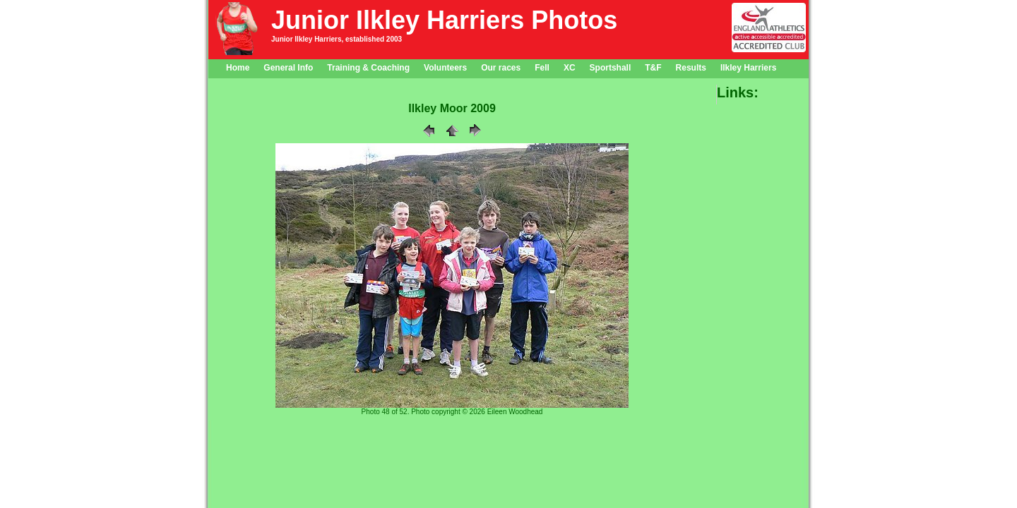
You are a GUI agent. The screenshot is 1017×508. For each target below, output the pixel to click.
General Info (288, 68)
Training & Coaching (368, 68)
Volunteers (445, 68)
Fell (542, 68)
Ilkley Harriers (748, 68)
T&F (653, 68)
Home (237, 68)
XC (570, 68)
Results (691, 68)
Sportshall (610, 68)
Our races (501, 68)
